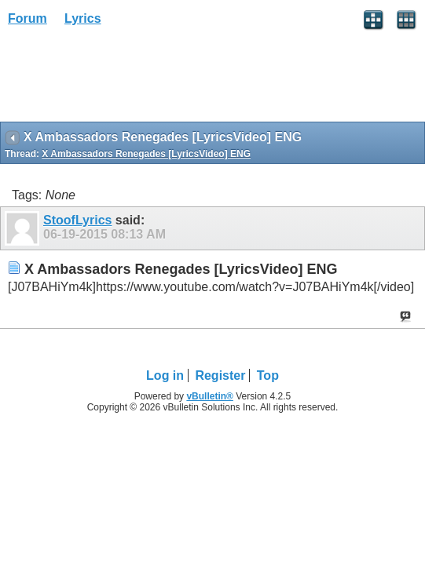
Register (220, 375)
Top (268, 375)
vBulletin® (209, 396)
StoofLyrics (77, 220)
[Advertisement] (125, 79)
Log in (165, 375)
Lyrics (82, 18)
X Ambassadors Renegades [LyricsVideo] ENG (146, 153)
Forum (27, 18)
